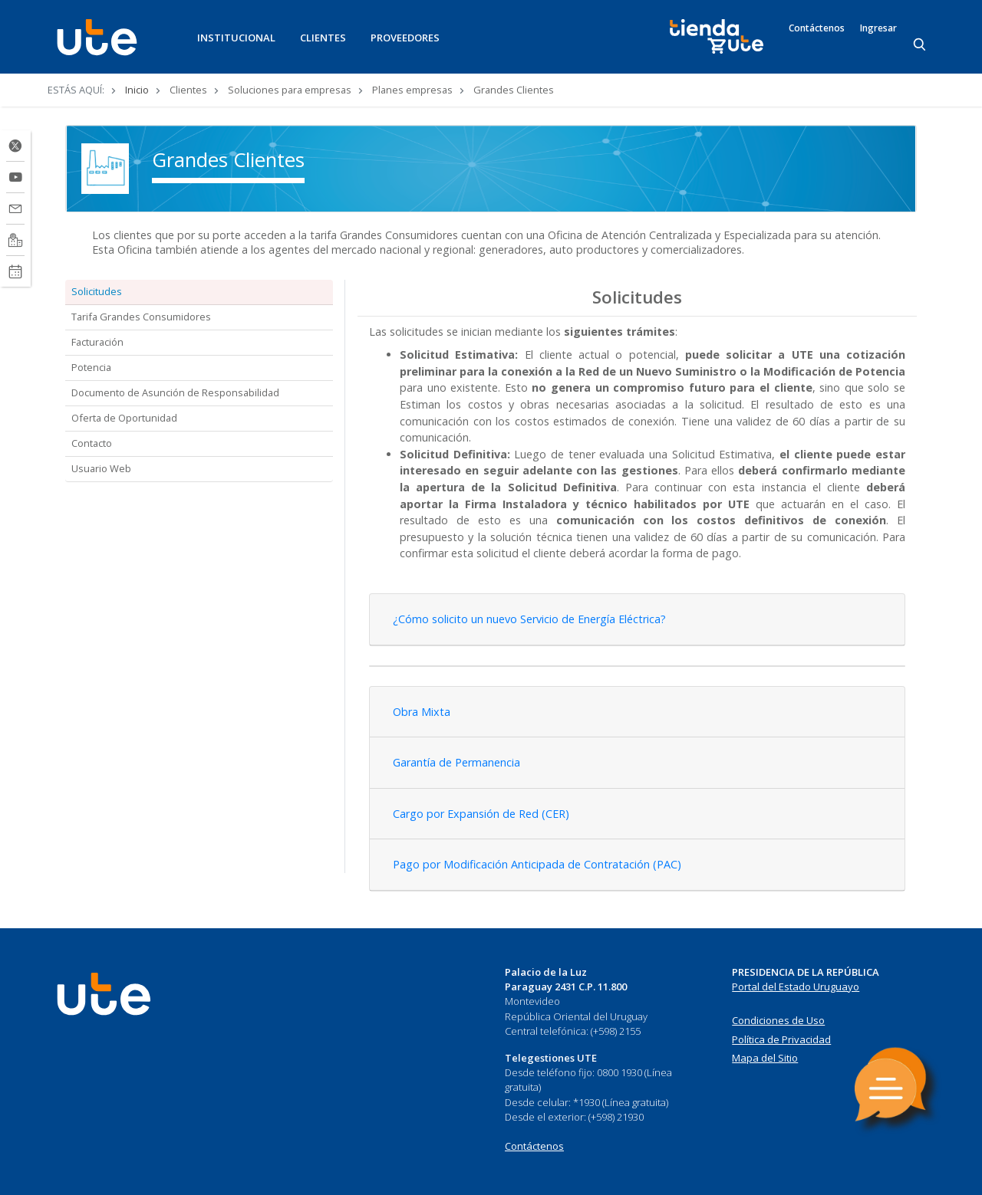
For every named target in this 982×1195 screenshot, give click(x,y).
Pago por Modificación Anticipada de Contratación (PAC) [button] (537, 864)
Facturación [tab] (97, 342)
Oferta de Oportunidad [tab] (124, 418)
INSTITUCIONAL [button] (236, 37)
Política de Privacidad (781, 1039)
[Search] (920, 45)
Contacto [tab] (91, 443)
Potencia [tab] (91, 367)
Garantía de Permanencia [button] (456, 762)
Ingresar (878, 28)
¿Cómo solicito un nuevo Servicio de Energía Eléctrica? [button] (529, 619)
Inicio (137, 90)
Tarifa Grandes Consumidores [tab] (141, 316)
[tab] (637, 619)
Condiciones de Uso (778, 1020)
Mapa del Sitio (765, 1058)
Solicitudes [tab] (96, 291)
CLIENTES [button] (323, 37)
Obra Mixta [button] (421, 711)
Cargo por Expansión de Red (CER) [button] (481, 813)
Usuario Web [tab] (101, 468)
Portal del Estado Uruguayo (795, 986)
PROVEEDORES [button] (405, 37)
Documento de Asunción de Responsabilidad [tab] (175, 392)
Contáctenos (817, 28)
